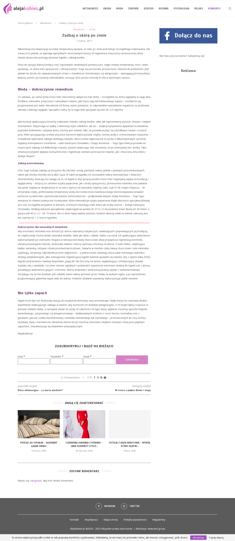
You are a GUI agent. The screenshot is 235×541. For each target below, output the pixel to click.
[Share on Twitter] (98, 377)
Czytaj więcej (216, 537)
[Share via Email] (105, 377)
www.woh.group (156, 528)
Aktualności (90, 8)
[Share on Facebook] (94, 377)
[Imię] (34, 361)
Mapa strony (111, 519)
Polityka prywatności (135, 519)
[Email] (99, 361)
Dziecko (149, 8)
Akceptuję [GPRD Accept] (198, 537)
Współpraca (91, 519)
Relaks (198, 8)
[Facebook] (105, 506)
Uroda (107, 8)
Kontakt (74, 519)
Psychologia (181, 8)
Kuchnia (163, 8)
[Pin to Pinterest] (101, 377)
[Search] (230, 8)
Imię (21, 356)
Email (87, 356)
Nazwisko (57, 356)
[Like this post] (90, 377)
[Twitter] (130, 506)
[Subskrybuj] (132, 359)
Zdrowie (133, 8)
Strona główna (25, 23)
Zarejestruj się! (196, 55)
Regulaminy (158, 519)
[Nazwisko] (66, 361)
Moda (119, 8)
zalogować (36, 480)
